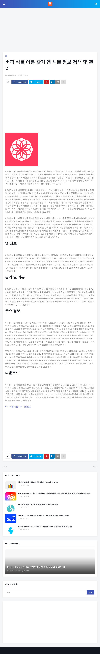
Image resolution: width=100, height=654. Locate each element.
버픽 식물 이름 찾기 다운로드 (18, 406)
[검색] (46, 592)
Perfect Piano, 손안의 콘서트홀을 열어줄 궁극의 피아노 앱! (36, 566)
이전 (94, 466)
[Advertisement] (50, 30)
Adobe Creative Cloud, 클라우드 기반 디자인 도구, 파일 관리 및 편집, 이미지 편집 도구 (54, 493)
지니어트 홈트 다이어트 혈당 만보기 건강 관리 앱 (38, 504)
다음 (5, 466)
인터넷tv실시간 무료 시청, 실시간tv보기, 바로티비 (38, 482)
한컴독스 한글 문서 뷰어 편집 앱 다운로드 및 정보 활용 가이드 (43, 515)
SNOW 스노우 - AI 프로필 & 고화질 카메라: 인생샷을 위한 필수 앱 (45, 526)
